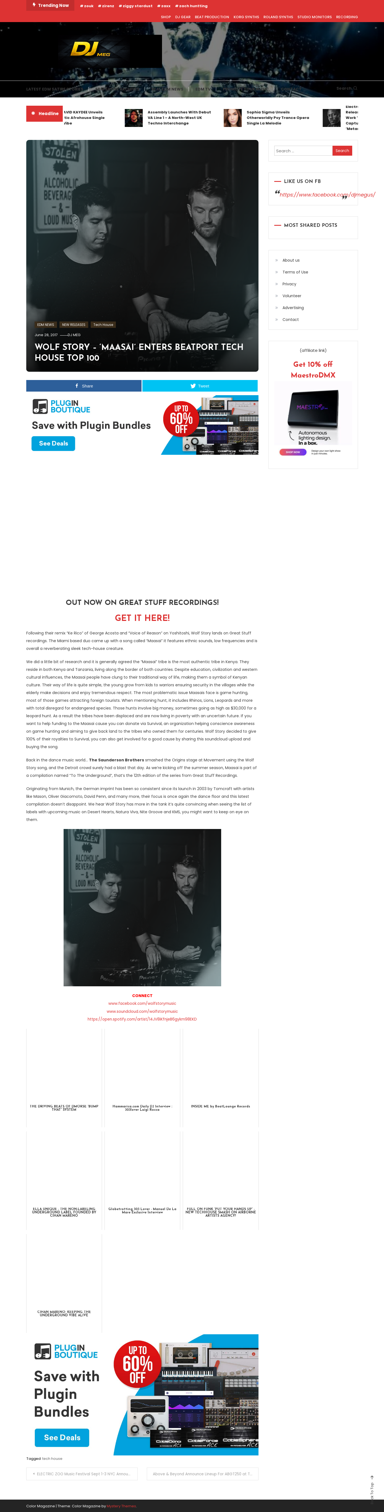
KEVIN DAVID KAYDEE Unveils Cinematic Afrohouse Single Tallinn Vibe (81, 118)
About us (291, 260)
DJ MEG (76, 335)
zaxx (166, 6)
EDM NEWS (45, 324)
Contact (291, 319)
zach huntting (193, 6)
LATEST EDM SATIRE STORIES (54, 89)
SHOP (166, 17)
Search (347, 88)
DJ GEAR (182, 17)
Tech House (103, 324)
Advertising (293, 307)
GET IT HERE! (142, 619)
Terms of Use (295, 272)
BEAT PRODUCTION (212, 17)
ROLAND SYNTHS (278, 17)
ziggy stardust (138, 6)
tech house (52, 1458)
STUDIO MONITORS (314, 17)
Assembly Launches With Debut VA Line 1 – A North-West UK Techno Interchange (183, 118)
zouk (88, 6)
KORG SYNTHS (246, 17)
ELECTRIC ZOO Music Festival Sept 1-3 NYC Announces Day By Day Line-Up (88, 1473)
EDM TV (203, 89)
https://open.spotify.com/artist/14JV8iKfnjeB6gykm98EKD (142, 1019)
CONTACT (291, 89)
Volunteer (292, 296)
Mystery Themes (121, 1505)
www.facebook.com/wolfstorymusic (142, 1003)
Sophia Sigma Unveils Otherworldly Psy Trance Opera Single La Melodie (282, 118)
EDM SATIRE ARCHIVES (117, 89)
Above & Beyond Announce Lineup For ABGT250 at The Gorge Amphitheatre (206, 1473)
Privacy (289, 284)
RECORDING (347, 17)
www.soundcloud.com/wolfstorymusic (142, 1011)
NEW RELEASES (73, 324)
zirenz (108, 6)
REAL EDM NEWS (167, 89)
